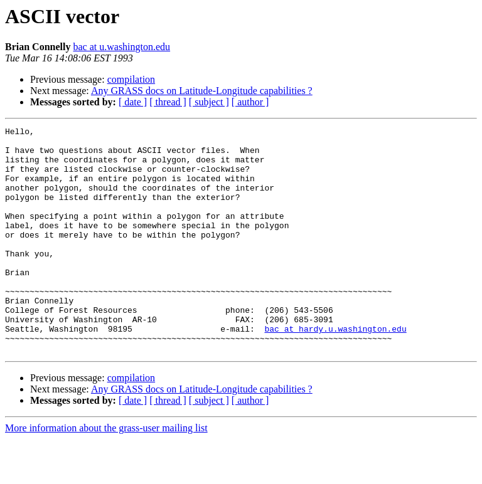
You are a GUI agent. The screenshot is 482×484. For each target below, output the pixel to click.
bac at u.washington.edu (121, 46)
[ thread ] (167, 102)
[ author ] (250, 102)
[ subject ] (209, 102)
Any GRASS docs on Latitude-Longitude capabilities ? (202, 90)
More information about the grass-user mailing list (106, 473)
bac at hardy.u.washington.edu (335, 370)
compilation (131, 79)
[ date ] (133, 102)
